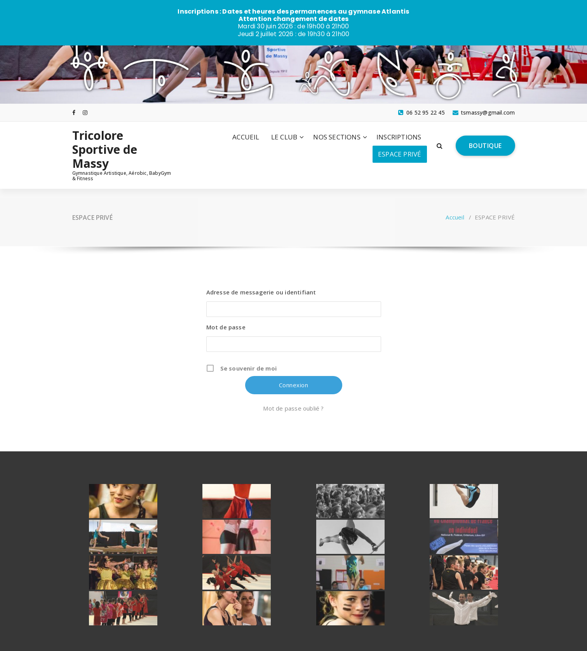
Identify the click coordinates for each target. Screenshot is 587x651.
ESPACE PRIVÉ (399, 153)
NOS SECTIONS (336, 136)
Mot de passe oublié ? (293, 408)
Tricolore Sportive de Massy (105, 149)
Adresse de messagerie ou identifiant (261, 292)
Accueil (455, 217)
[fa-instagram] (85, 112)
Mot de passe (226, 327)
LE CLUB (284, 136)
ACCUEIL (245, 136)
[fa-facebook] (73, 112)
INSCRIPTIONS (398, 136)
